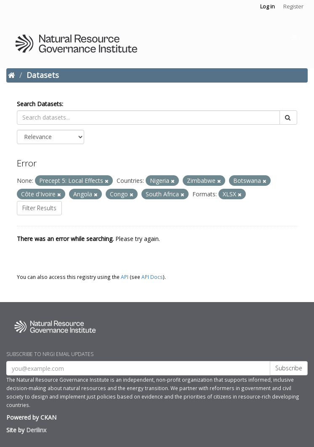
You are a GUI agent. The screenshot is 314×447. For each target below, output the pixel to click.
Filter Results (39, 208)
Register (293, 6)
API (124, 276)
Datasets (43, 75)
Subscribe (288, 368)
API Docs (152, 276)
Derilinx (36, 430)
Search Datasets (39, 104)
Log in (267, 6)
